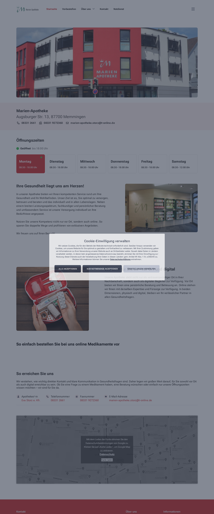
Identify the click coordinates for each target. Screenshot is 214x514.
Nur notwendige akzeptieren (102, 269)
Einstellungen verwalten (142, 269)
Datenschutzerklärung (120, 259)
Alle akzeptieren (68, 269)
